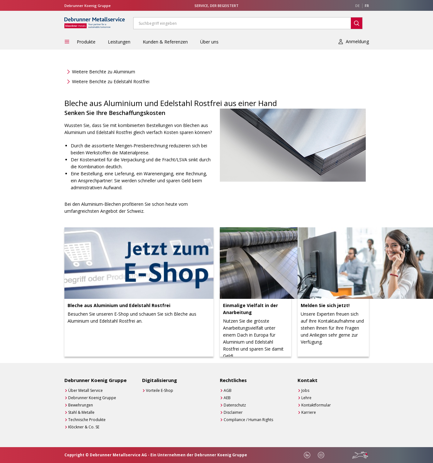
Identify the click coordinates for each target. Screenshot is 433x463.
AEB (227, 397)
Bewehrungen (80, 405)
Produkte (86, 42)
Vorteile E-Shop (159, 390)
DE (357, 5)
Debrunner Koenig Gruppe (92, 397)
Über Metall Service (85, 390)
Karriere (308, 412)
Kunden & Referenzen (165, 42)
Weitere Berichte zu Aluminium (103, 72)
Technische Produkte (87, 419)
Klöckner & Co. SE (83, 427)
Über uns (209, 42)
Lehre (306, 397)
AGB (228, 390)
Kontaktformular (316, 405)
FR (367, 5)
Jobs (305, 390)
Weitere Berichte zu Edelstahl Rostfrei (110, 81)
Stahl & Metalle (81, 412)
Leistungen (119, 42)
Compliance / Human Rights (248, 419)
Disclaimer (233, 412)
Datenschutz (235, 405)
